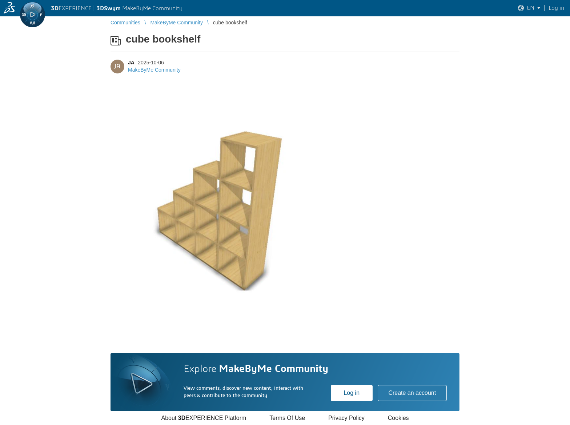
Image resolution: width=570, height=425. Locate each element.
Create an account (412, 393)
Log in (352, 393)
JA (131, 62)
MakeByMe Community (154, 70)
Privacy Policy (346, 418)
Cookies (398, 418)
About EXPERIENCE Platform (203, 418)
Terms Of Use (287, 418)
